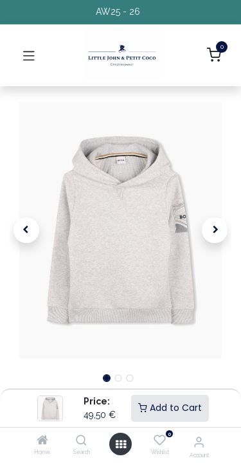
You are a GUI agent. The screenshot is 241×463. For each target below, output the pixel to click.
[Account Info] (199, 442)
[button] (26, 230)
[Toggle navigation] (29, 55)
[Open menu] (121, 444)
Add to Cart (170, 407)
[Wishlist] (159, 440)
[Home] (42, 441)
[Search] (81, 441)
